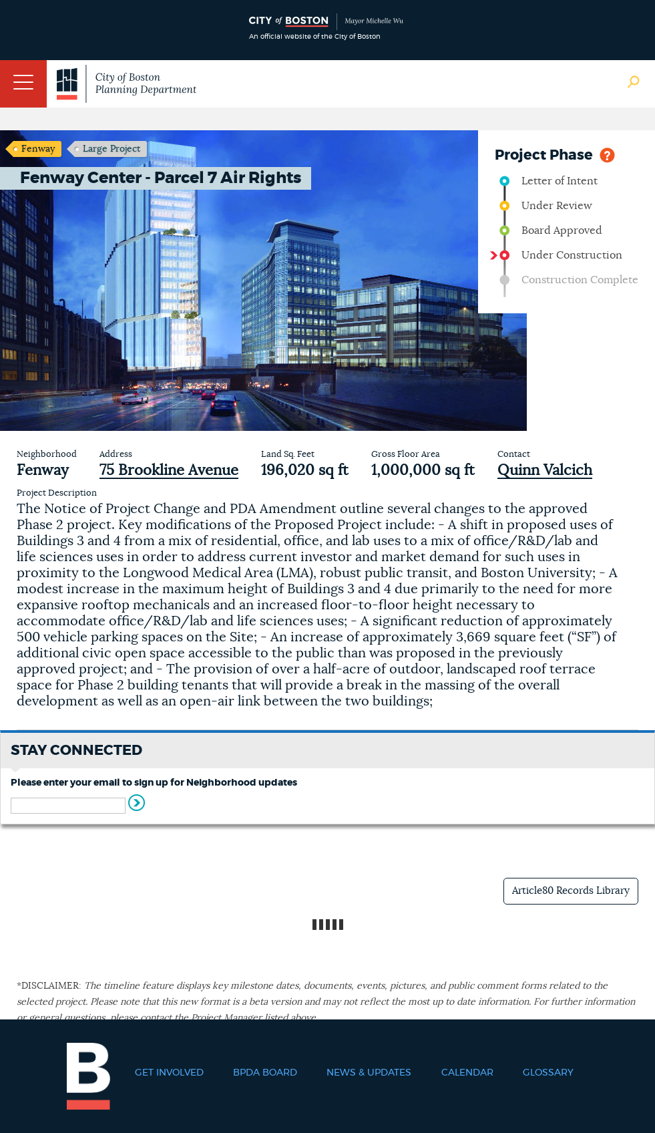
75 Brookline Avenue (168, 470)
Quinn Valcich (544, 470)
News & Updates (368, 1073)
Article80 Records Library (571, 891)
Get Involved (169, 1073)
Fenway (38, 149)
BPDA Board (265, 1073)
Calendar (467, 1073)
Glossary (548, 1073)
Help (607, 154)
